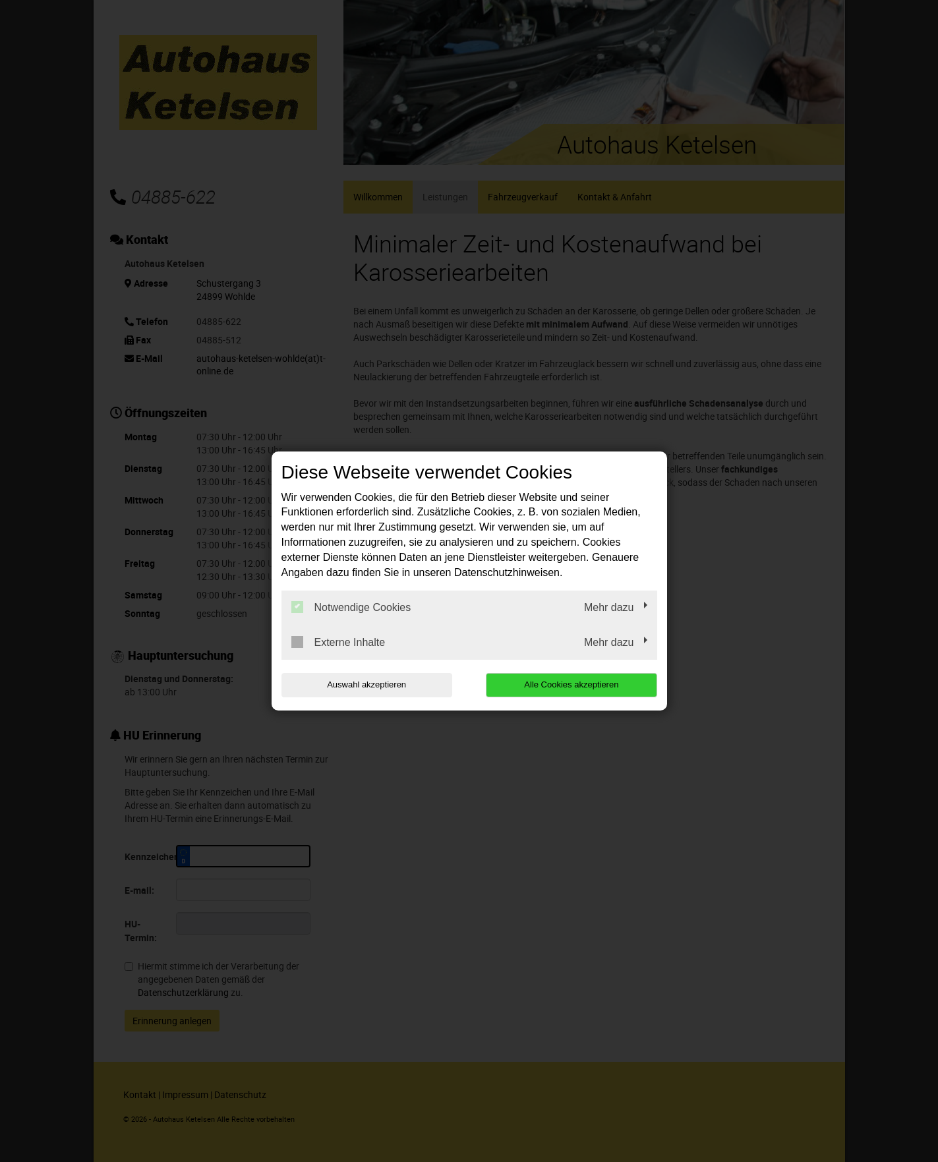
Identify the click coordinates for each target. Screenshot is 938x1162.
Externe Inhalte (338, 642)
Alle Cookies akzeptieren (572, 684)
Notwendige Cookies (351, 607)
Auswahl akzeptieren (365, 684)
